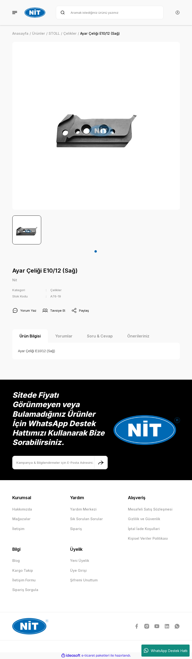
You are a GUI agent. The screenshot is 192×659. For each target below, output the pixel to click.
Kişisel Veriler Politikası (148, 539)
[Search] (109, 12)
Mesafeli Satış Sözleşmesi (150, 509)
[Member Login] (177, 12)
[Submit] (101, 463)
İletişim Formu (24, 580)
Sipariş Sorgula (25, 590)
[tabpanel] (26, 229)
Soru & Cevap (100, 336)
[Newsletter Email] (60, 463)
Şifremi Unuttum (84, 580)
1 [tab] (95, 251)
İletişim (18, 529)
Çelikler (56, 290)
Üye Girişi (78, 570)
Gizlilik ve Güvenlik (144, 519)
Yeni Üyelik (79, 561)
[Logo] (35, 12)
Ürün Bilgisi (30, 336)
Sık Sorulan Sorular (86, 519)
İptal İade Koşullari (144, 529)
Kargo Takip (22, 570)
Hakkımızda (22, 509)
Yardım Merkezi (83, 509)
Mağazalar (21, 519)
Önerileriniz (138, 336)
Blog (16, 561)
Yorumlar (64, 336)
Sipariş (76, 529)
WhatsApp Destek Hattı (165, 650)
